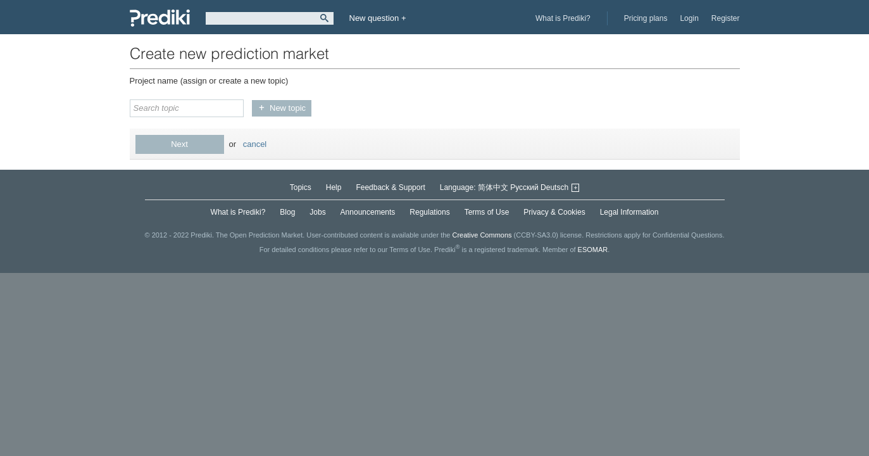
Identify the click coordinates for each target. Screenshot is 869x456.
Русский (524, 187)
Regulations (429, 212)
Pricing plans (646, 18)
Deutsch (554, 187)
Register (725, 18)
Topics (300, 187)
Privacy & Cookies (554, 212)
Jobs (317, 212)
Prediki (160, 18)
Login (689, 18)
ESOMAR (593, 249)
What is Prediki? (563, 18)
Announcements (368, 212)
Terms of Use (487, 212)
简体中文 (493, 187)
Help (334, 187)
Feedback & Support (390, 187)
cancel (255, 144)
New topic (288, 108)
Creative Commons (481, 235)
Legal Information (629, 212)
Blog (287, 212)
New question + (377, 18)
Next (179, 144)
